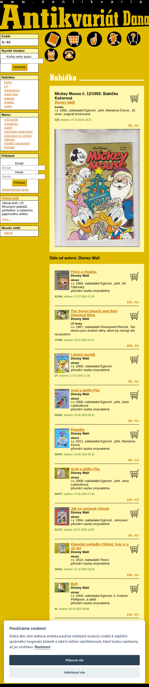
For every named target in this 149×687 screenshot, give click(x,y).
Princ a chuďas (84, 272)
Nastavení (42, 647)
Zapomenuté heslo (15, 189)
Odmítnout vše (74, 672)
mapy (8, 106)
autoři (8, 128)
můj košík (11, 119)
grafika (9, 102)
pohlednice (12, 90)
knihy (8, 82)
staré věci (11, 94)
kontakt (9, 147)
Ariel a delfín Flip (85, 390)
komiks (59, 107)
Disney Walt (65, 102)
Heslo (19, 172)
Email (19, 163)
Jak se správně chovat (90, 509)
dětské (75, 280)
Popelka (77, 430)
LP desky (76, 323)
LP (6, 86)
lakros (8, 233)
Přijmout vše (74, 660)
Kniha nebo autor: (19, 56)
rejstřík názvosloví (17, 143)
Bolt (74, 584)
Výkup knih (10, 198)
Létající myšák (83, 355)
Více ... (7, 219)
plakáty (9, 98)
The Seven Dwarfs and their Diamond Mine (94, 313)
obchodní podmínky (18, 131)
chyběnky (11, 124)
